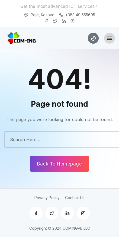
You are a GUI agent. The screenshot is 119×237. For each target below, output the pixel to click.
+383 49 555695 (80, 14)
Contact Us (75, 197)
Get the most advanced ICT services (59, 6)
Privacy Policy (47, 197)
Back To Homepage (59, 164)
